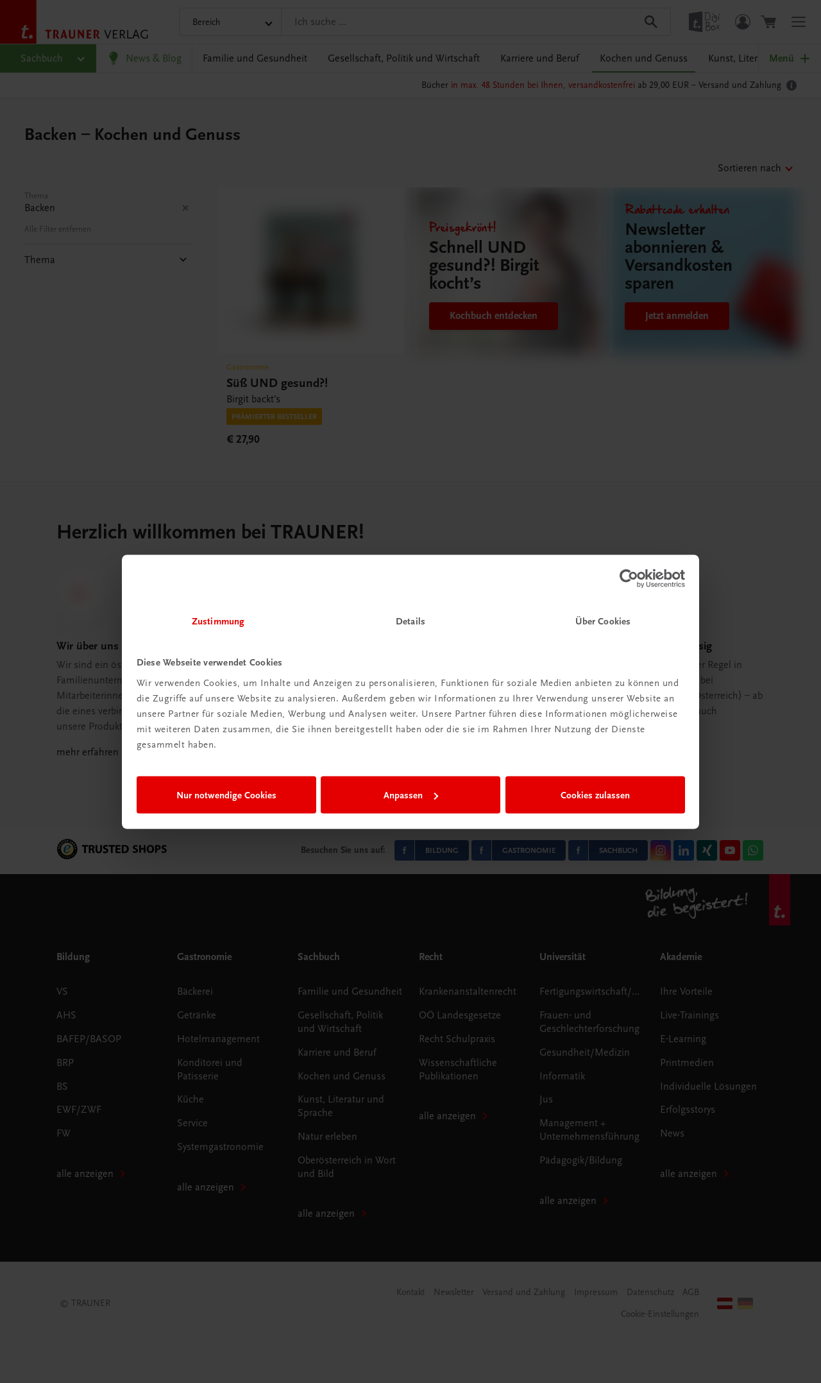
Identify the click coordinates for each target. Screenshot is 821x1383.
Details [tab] (410, 620)
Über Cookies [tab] (603, 620)
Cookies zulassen (595, 795)
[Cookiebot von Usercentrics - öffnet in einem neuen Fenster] (629, 578)
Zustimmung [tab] (218, 620)
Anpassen (411, 795)
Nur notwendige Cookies (226, 795)
